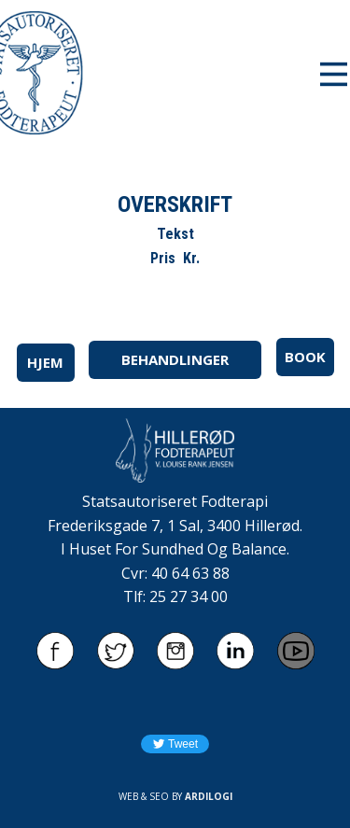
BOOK (305, 356)
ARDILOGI (208, 796)
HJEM (45, 362)
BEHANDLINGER (175, 359)
